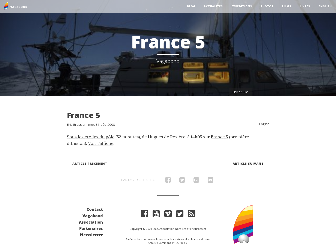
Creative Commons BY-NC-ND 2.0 (167, 242)
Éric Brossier (198, 229)
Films (286, 6)
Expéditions (241, 6)
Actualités (213, 6)
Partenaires (91, 228)
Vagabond (92, 215)
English (325, 6)
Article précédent (89, 163)
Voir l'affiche (100, 143)
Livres (305, 6)
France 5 (83, 115)
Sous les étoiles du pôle (90, 136)
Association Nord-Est (172, 229)
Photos (267, 6)
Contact (95, 209)
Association (91, 222)
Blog (191, 6)
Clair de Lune (240, 92)
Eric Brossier (76, 124)
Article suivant (248, 163)
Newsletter (91, 234)
